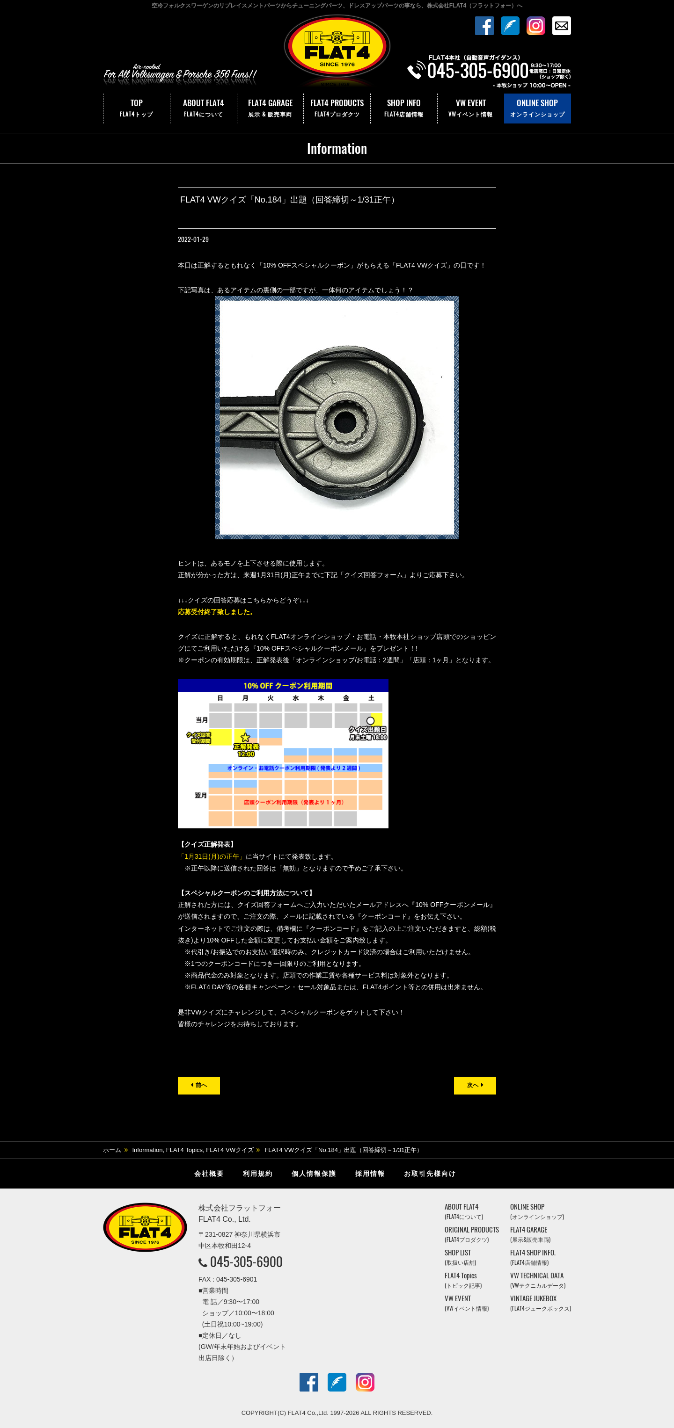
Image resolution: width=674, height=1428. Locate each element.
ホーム (112, 1149)
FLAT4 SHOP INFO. (533, 1257)
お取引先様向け (430, 1173)
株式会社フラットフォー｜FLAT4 (337, 53)
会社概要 (209, 1173)
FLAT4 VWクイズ (230, 1149)
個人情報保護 (314, 1173)
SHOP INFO (404, 108)
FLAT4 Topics (184, 1149)
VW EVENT (471, 108)
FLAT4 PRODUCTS (337, 108)
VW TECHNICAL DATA (537, 1280)
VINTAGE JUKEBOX (540, 1303)
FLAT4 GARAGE (270, 108)
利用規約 (258, 1173)
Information (147, 1149)
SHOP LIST (460, 1257)
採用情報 (370, 1173)
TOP (136, 108)
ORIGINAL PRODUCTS (472, 1234)
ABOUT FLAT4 (203, 108)
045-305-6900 (246, 1261)
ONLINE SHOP (537, 108)
